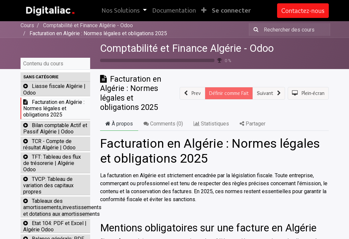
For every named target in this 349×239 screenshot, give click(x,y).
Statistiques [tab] (211, 123)
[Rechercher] (254, 29)
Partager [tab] (252, 123)
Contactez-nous (302, 11)
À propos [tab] (119, 123)
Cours (27, 25)
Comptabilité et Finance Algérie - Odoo (187, 48)
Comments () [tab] (163, 123)
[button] (204, 10)
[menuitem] (174, 10)
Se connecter (231, 10)
